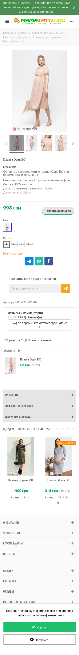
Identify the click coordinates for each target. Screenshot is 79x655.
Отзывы (8, 591)
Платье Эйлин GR (58, 480)
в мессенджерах (42, 11)
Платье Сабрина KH (20, 480)
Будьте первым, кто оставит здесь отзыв (39, 325)
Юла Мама (9, 167)
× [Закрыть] (74, 7)
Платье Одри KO (30, 359)
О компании (11, 522)
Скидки (8, 570)
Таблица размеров (58, 210)
